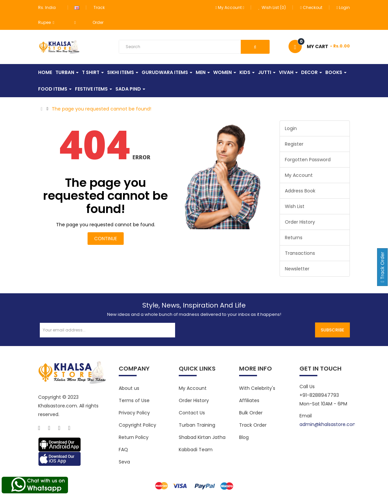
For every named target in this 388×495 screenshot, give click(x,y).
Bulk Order (251, 412)
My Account (299, 175)
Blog (244, 437)
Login (343, 7)
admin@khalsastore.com (328, 424)
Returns (293, 237)
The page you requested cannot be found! (101, 108)
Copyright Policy (137, 425)
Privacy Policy (134, 412)
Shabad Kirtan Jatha (202, 437)
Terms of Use (134, 400)
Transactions (300, 253)
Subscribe (332, 330)
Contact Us (192, 412)
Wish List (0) (272, 7)
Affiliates (249, 400)
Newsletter (297, 268)
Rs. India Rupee (47, 15)
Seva (124, 462)
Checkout (311, 7)
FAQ (123, 449)
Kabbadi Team (196, 449)
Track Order (253, 425)
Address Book (300, 190)
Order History (300, 222)
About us (129, 388)
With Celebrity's (257, 388)
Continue (105, 238)
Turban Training (197, 425)
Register (294, 144)
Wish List (294, 206)
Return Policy (134, 437)
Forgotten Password (308, 159)
